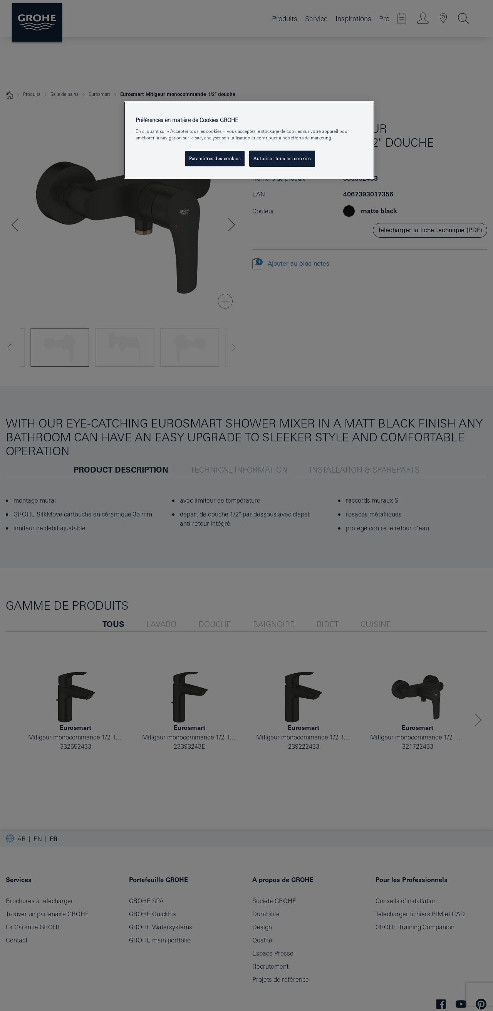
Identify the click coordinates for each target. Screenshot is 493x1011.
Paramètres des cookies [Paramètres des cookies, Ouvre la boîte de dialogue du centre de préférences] (215, 158)
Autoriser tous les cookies (282, 158)
